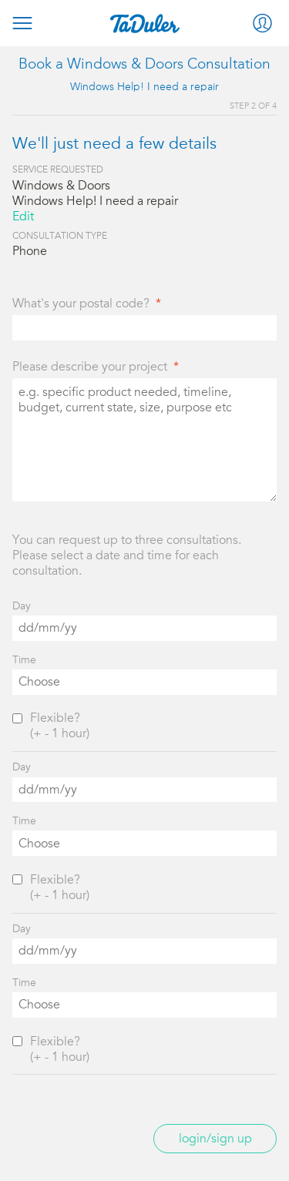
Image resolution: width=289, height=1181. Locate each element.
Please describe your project (89, 366)
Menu (22, 23)
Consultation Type (59, 235)
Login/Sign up (215, 1138)
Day (21, 605)
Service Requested (57, 169)
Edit (23, 216)
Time (24, 659)
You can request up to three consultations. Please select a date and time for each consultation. (126, 555)
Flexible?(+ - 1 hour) (59, 725)
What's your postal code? (81, 303)
